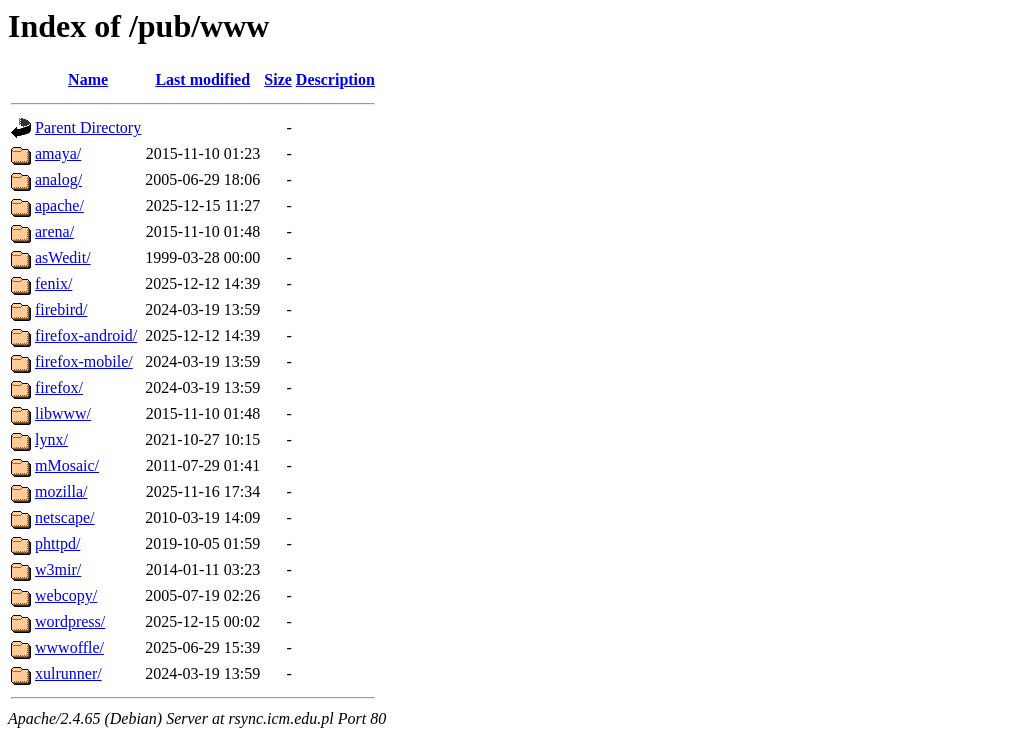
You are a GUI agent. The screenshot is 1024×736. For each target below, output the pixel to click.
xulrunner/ (68, 673)
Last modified (202, 79)
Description (335, 79)
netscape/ (65, 517)
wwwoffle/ (69, 647)
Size (278, 79)
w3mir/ (58, 569)
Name (88, 79)
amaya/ (58, 153)
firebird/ (61, 309)
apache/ (59, 205)
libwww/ (63, 413)
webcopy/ (66, 595)
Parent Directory (88, 127)
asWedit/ (63, 257)
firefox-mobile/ (84, 361)
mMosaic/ (67, 465)
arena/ (54, 231)
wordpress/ (70, 621)
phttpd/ (57, 543)
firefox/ (59, 387)
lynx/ (51, 439)
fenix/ (53, 283)
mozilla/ (61, 491)
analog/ (58, 179)
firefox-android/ (86, 335)
